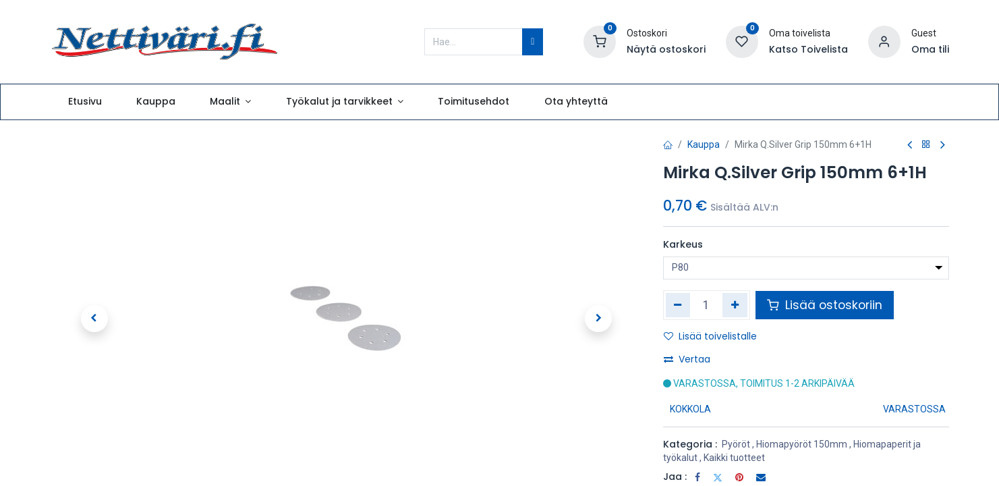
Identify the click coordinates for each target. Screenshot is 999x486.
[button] (94, 318)
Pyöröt (736, 444)
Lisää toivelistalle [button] (710, 336)
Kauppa (703, 144)
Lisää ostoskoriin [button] (824, 305)
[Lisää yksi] (734, 305)
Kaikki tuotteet (734, 457)
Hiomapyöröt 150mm (801, 444)
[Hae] (532, 41)
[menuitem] (85, 101)
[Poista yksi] (678, 305)
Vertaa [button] (687, 359)
